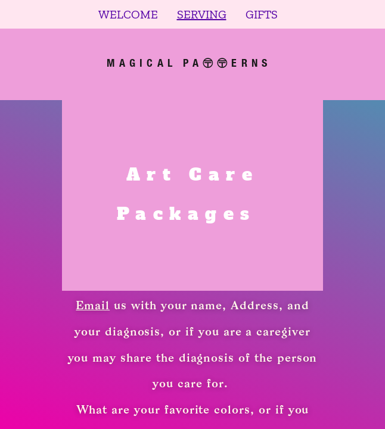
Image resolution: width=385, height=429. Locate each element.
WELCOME (128, 14)
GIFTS (262, 14)
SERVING (201, 14)
